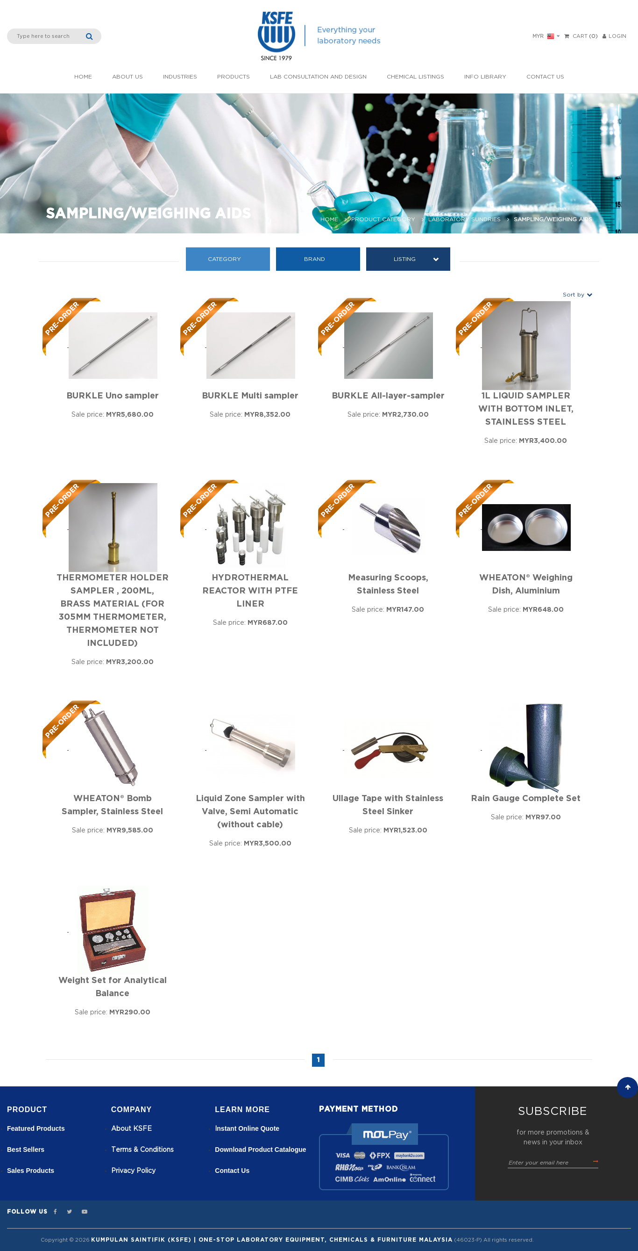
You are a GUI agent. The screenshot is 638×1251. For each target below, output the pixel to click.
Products (233, 77)
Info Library (485, 77)
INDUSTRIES (180, 77)
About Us (127, 77)
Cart (580, 36)
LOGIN (614, 36)
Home (83, 77)
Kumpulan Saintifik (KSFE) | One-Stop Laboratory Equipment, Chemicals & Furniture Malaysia (272, 1240)
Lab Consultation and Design (318, 77)
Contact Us (545, 77)
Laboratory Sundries (464, 219)
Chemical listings (415, 77)
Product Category (383, 219)
